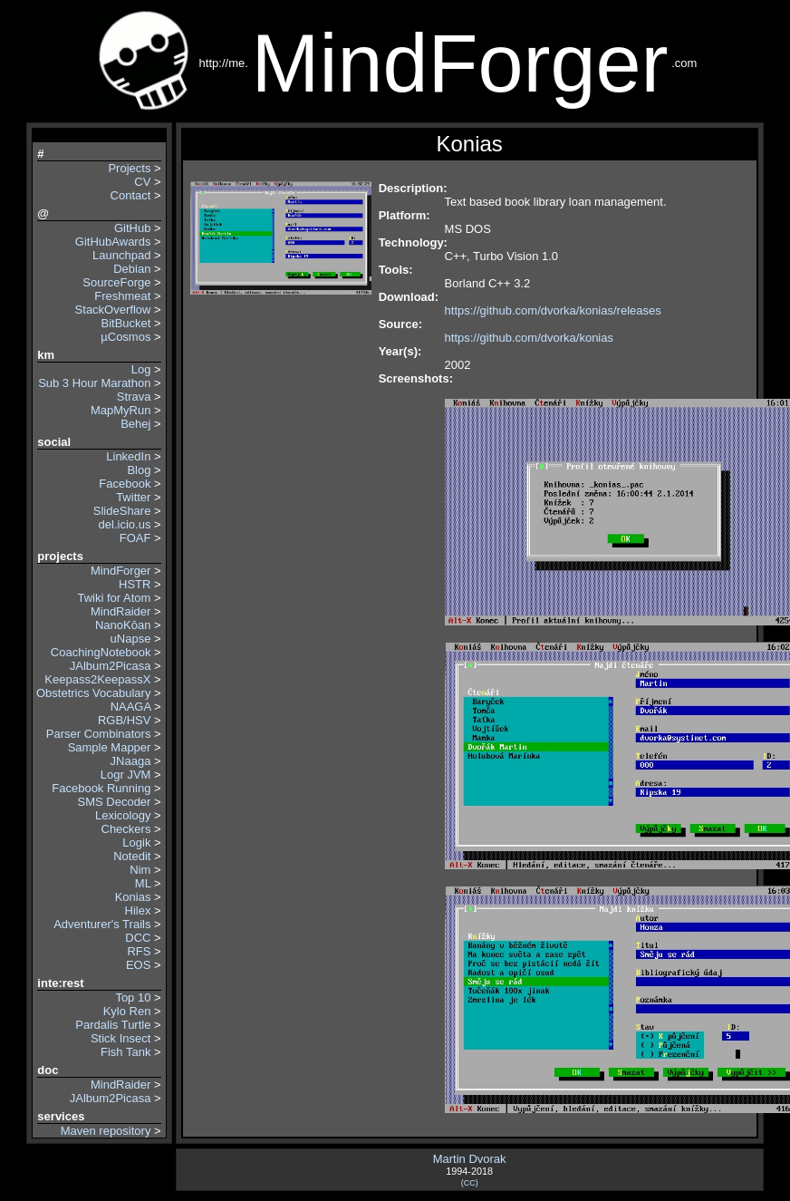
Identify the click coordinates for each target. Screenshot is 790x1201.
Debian (131, 269)
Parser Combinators (98, 734)
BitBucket (126, 323)
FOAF (135, 538)
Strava (134, 396)
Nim (140, 870)
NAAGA (131, 706)
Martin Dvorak (469, 1159)
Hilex (138, 910)
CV (142, 182)
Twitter (133, 497)
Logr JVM (126, 774)
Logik (136, 842)
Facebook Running (101, 788)
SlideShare (122, 511)
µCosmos (125, 337)
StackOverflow (113, 309)
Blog (138, 470)
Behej (135, 424)
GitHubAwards (113, 241)
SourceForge (116, 282)
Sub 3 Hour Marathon (94, 383)
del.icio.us (125, 524)
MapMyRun (120, 410)
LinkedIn (128, 456)
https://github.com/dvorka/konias (529, 337)
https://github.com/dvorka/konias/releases (553, 310)
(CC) (469, 1182)
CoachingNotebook (101, 652)
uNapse (131, 638)
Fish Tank (125, 1052)
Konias (133, 897)
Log (141, 369)
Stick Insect (120, 1038)
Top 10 (132, 997)
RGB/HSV (124, 720)
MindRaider (120, 611)
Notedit (131, 856)
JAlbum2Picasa (110, 666)
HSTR (134, 584)
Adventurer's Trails (101, 924)
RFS (138, 951)
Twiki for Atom (114, 598)
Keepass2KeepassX (97, 679)
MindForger (120, 570)
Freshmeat (122, 296)
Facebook (124, 483)
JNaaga (131, 761)
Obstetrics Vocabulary (91, 693)
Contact (131, 195)
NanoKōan (122, 625)
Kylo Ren (127, 1011)
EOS (138, 965)
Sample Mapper (109, 747)
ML (143, 883)
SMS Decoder (114, 802)
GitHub (132, 228)
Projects (129, 168)
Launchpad (121, 255)
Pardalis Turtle (112, 1025)
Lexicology (122, 815)
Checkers (126, 829)
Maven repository (106, 1131)
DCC (137, 937)
